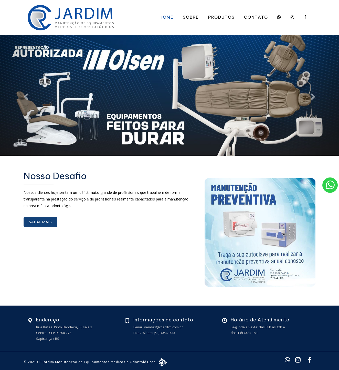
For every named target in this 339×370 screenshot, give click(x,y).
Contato (256, 17)
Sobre (191, 17)
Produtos (221, 17)
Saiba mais (40, 221)
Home (167, 17)
